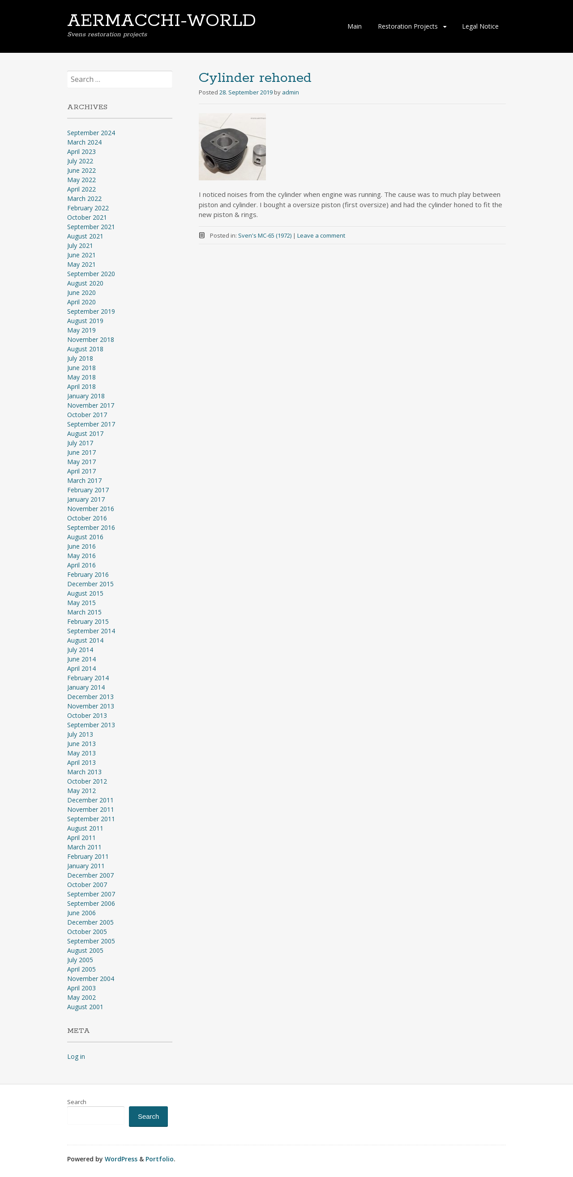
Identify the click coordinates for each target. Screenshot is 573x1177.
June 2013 (81, 743)
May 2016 (81, 555)
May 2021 (81, 264)
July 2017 (80, 443)
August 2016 (85, 537)
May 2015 (81, 602)
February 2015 (88, 621)
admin (290, 92)
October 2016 (87, 518)
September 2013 (91, 725)
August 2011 (85, 828)
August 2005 (85, 950)
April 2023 (81, 151)
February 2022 (88, 208)
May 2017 (81, 461)
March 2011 (84, 847)
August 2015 (85, 593)
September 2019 (91, 311)
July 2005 (80, 959)
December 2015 (90, 584)
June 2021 (81, 255)
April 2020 (81, 302)
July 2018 (80, 358)
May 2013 (81, 753)
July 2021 (80, 245)
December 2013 (90, 696)
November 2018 (90, 339)
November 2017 (90, 405)
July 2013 (80, 734)
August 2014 (85, 640)
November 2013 (90, 706)
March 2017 (84, 480)
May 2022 (81, 179)
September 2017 (91, 424)
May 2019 (81, 330)
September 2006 (91, 903)
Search (76, 1102)
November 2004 (90, 978)
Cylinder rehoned (255, 78)
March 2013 (84, 772)
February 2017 (88, 490)
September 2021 (91, 226)
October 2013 (87, 715)
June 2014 (81, 659)
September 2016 (91, 527)
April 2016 (81, 565)
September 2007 (91, 894)
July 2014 (80, 649)
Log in (76, 1056)
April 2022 (81, 189)
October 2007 (87, 884)
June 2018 (81, 367)
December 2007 (90, 875)
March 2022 (84, 198)
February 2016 (88, 574)
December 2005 (90, 922)
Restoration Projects (408, 26)
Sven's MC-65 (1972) (264, 235)
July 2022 (80, 161)
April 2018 (81, 386)
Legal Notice (480, 26)
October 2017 (87, 414)
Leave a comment (321, 235)
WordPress (121, 1159)
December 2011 (90, 800)
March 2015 (84, 612)
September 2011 (91, 819)
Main (354, 26)
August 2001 (85, 1006)
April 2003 (81, 988)
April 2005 (81, 969)
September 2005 (91, 941)
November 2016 (90, 508)
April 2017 (81, 471)
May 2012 (81, 790)
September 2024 (91, 132)
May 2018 (81, 377)
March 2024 (84, 142)
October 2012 (87, 781)
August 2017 (85, 433)
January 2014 (86, 687)
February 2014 (88, 678)
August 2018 (85, 349)
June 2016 (81, 546)
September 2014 (91, 631)
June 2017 (81, 452)
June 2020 (81, 292)
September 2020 (91, 273)
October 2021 (87, 217)
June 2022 (81, 170)
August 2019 (85, 320)
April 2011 (81, 837)
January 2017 (86, 499)
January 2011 (86, 865)
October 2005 (87, 931)
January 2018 (86, 396)
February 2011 (88, 856)
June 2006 (81, 912)
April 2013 (81, 762)
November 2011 (90, 809)
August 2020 (85, 283)
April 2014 (81, 668)
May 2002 (81, 997)
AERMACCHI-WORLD (161, 21)
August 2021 (85, 236)
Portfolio (159, 1159)
